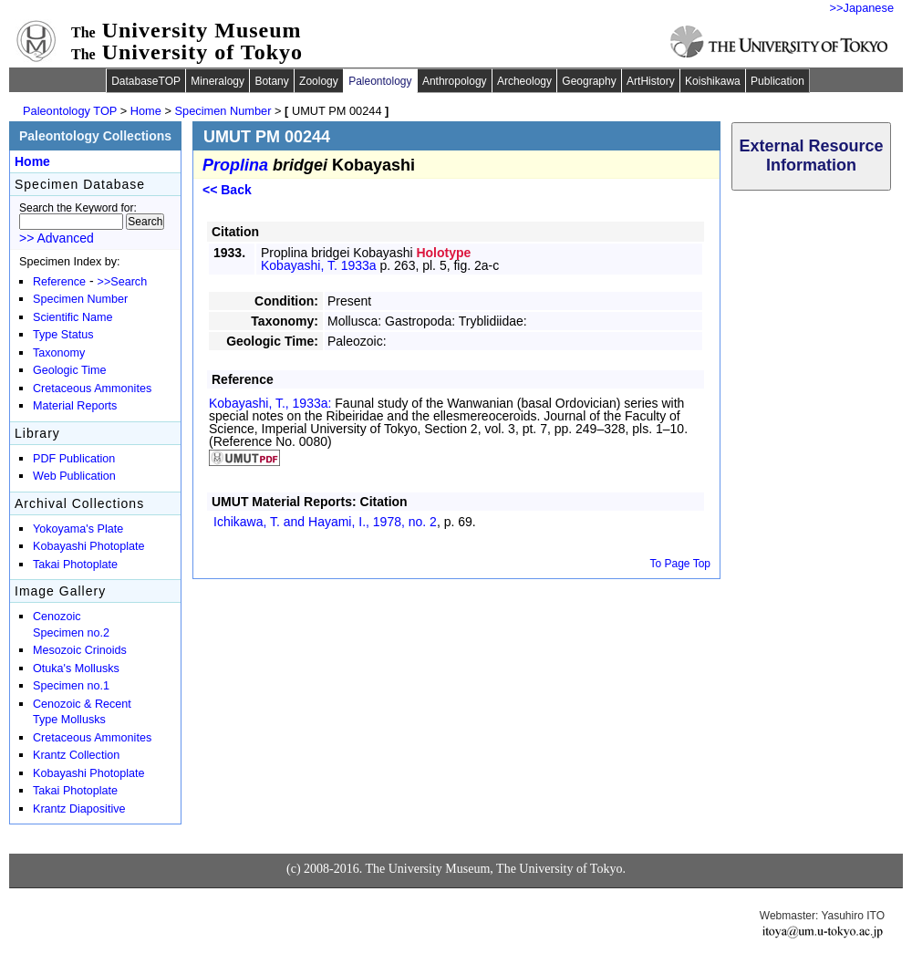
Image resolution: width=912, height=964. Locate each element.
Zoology (318, 81)
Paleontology (379, 81)
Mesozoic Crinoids (80, 650)
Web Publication (74, 476)
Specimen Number (223, 111)
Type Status (63, 334)
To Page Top (680, 563)
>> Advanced (56, 238)
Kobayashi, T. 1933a (319, 265)
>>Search (123, 281)
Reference (59, 281)
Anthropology (454, 81)
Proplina (235, 165)
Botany (271, 81)
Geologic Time (70, 370)
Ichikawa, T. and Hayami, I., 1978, (325, 521)
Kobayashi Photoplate (89, 546)
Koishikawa (713, 81)
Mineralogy (217, 81)
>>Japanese (862, 8)
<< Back (227, 189)
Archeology (524, 81)
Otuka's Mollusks (76, 668)
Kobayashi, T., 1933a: (272, 403)
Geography (589, 81)
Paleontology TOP (70, 111)
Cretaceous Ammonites (92, 388)
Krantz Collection (76, 755)
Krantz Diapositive (79, 809)
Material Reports (75, 405)
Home (145, 111)
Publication (777, 81)
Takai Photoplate (75, 564)
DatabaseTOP (146, 81)
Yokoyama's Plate (78, 529)
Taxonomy (59, 353)
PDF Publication (74, 458)
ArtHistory (651, 81)
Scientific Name (73, 317)
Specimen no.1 (71, 685)
